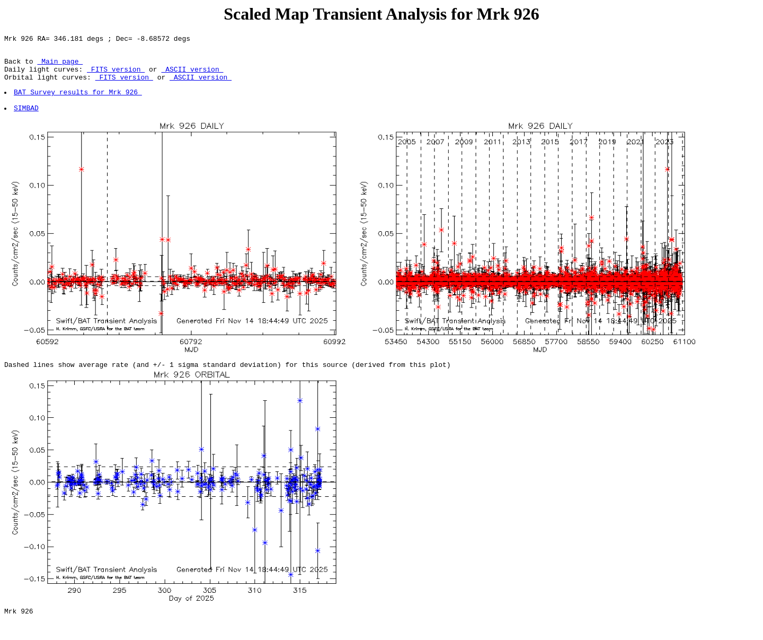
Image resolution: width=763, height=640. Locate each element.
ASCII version (192, 75)
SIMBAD (26, 120)
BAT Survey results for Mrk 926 (78, 101)
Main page (60, 66)
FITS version (116, 75)
